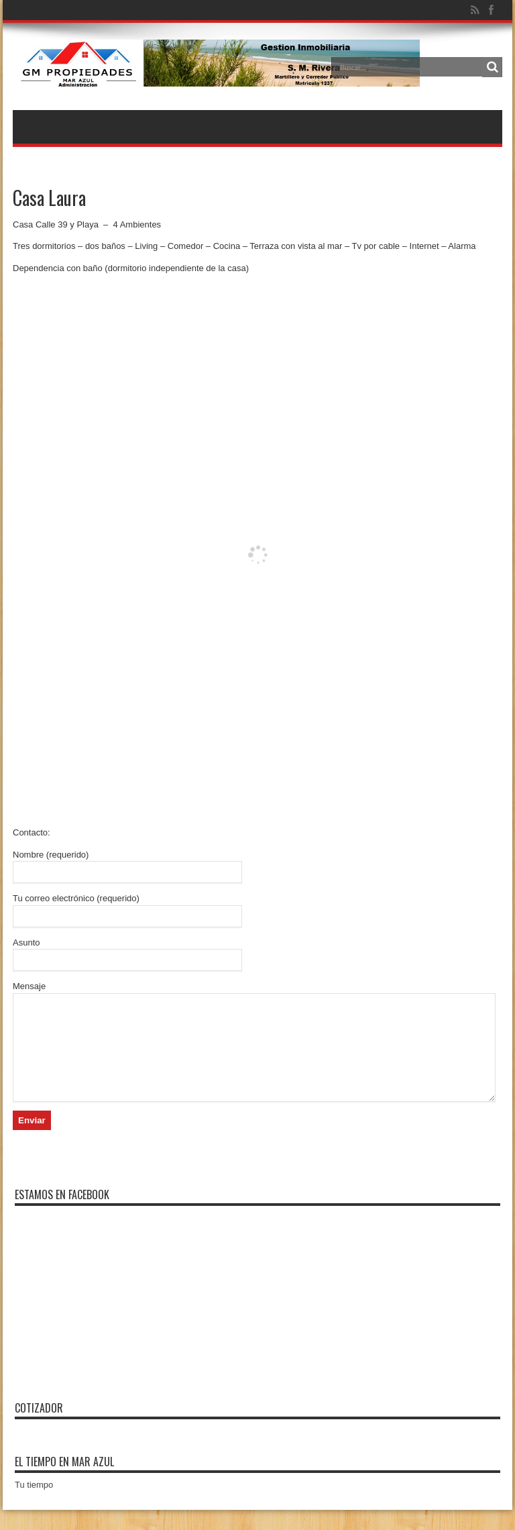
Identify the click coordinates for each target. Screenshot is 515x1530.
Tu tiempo (34, 1505)
